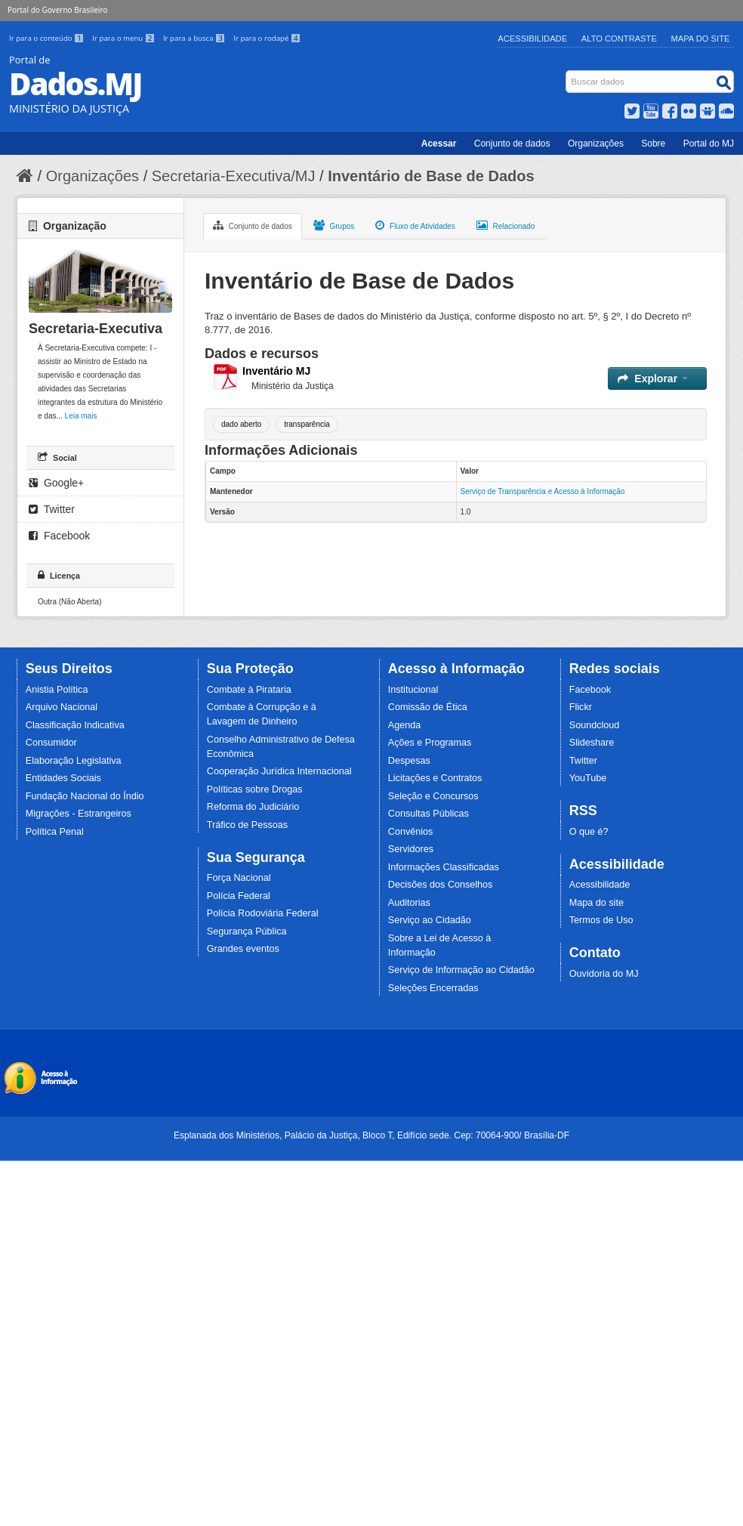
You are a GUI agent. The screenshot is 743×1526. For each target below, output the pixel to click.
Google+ (56, 483)
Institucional (413, 689)
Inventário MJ (276, 371)
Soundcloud (594, 725)
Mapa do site (596, 902)
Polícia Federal (238, 896)
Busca (567, 73)
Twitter (52, 509)
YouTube (588, 778)
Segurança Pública (247, 931)
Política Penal (55, 831)
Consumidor (51, 742)
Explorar (653, 378)
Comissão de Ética (427, 707)
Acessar (439, 143)
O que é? (589, 831)
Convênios (410, 831)
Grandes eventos (243, 949)
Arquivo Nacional (61, 707)
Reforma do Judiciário (253, 807)
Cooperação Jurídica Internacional (279, 771)
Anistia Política (57, 689)
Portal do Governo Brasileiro (57, 10)
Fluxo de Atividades (415, 225)
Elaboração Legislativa (74, 760)
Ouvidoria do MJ (604, 973)
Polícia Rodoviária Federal (263, 913)
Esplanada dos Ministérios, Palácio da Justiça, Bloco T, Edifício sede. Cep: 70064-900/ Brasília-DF (371, 1135)
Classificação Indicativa (75, 725)
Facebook (59, 536)
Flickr (580, 707)
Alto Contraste (619, 38)
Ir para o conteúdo (47, 38)
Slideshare (592, 742)
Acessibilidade (532, 38)
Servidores (410, 849)
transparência (307, 424)
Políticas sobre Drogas (255, 789)
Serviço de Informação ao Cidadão (461, 970)
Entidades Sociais (63, 778)
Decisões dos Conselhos (440, 884)
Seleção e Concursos (433, 796)
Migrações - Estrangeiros (78, 813)
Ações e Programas (430, 742)
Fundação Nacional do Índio (85, 796)
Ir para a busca (195, 38)
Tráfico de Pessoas (247, 825)
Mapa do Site (700, 38)
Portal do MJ (708, 143)
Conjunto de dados (512, 143)
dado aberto (241, 424)
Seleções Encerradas (433, 988)
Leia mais (81, 416)
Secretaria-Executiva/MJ (234, 176)
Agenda (404, 725)
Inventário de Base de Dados (431, 176)
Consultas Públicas (428, 813)
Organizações (596, 143)
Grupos (334, 225)
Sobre (653, 143)
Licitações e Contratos (435, 778)
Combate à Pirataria (249, 689)
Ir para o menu (124, 38)
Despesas (409, 760)
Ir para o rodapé (267, 38)
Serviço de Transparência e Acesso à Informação (543, 491)
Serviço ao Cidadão (429, 920)
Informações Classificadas (443, 867)
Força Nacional (239, 878)
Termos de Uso (601, 920)
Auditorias (409, 902)
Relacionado (505, 225)
